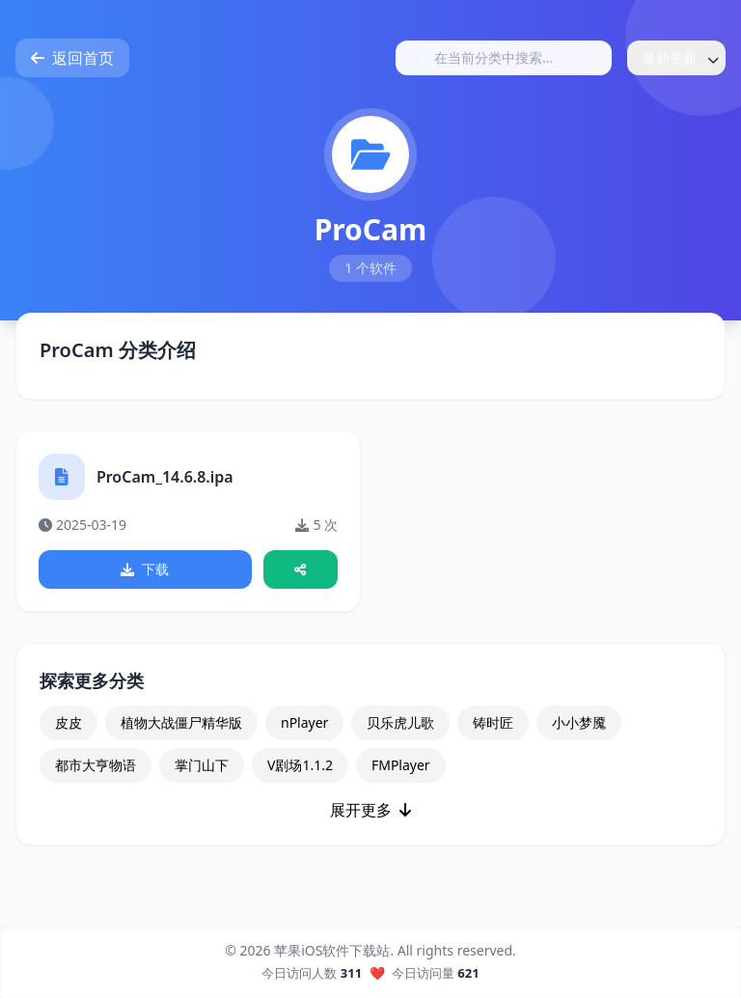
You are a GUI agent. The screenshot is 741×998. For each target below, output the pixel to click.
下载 (146, 570)
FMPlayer (400, 767)
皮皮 (68, 724)
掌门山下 (202, 767)
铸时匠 (493, 724)
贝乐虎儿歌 (400, 724)
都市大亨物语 (95, 767)
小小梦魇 (579, 724)
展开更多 (370, 811)
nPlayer (304, 724)
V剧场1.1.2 (300, 767)
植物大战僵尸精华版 (181, 724)
